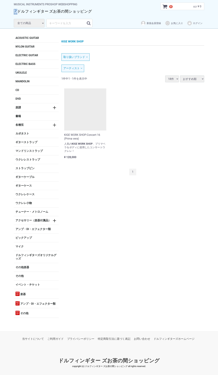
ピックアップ (23, 237)
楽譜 (18, 107)
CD (17, 90)
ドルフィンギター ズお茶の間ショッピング (108, 361)
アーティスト (72, 68)
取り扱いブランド (75, 57)
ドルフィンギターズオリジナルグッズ (35, 257)
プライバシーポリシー (80, 338)
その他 (19, 276)
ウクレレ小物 (23, 203)
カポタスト (22, 133)
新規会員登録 (151, 23)
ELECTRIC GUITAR (26, 55)
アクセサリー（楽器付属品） (33, 220)
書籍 (18, 116)
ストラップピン (25, 168)
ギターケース (23, 185)
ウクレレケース (25, 194)
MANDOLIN (22, 81)
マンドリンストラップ (29, 150)
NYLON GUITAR (24, 46)
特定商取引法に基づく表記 (114, 338)
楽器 (20, 294)
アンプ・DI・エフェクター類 (33, 229)
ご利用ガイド (55, 338)
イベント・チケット (27, 284)
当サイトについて (33, 338)
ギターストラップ (26, 142)
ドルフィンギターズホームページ (174, 338)
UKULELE (21, 72)
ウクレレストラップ (27, 159)
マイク (19, 246)
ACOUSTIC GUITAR (27, 38)
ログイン (195, 23)
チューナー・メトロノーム (31, 211)
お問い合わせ (142, 338)
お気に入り (174, 23)
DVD (18, 98)
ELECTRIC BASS (25, 64)
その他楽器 (22, 267)
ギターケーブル (25, 177)
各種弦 (19, 124)
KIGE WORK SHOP (72, 41)
